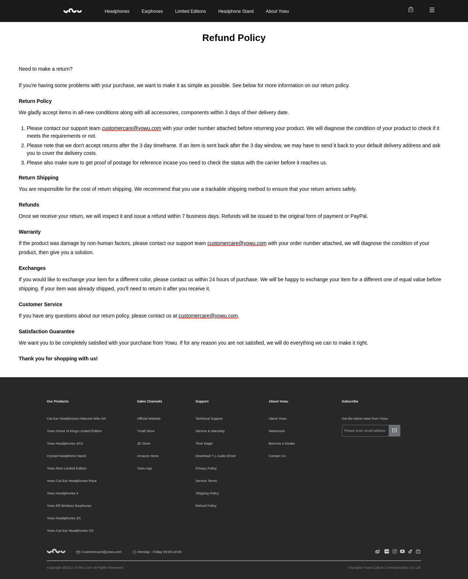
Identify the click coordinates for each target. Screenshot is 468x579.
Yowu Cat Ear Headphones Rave (72, 481)
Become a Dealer (282, 443)
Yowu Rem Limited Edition (67, 468)
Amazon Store (148, 456)
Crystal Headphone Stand (66, 456)
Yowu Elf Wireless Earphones (69, 506)
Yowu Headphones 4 (62, 493)
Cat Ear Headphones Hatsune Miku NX (76, 418)
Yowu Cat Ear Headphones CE (70, 530)
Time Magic (204, 443)
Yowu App (144, 468)
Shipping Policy (207, 493)
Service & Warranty (210, 431)
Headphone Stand (236, 11)
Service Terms (206, 481)
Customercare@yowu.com (102, 552)
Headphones (117, 11)
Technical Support (209, 418)
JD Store (143, 443)
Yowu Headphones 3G (64, 518)
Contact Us (277, 456)
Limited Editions (190, 11)
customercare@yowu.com (131, 128)
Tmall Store (146, 431)
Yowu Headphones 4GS (65, 443)
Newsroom (277, 431)
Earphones (152, 11)
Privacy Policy (206, 468)
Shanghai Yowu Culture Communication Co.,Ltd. (384, 567)
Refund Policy (206, 506)
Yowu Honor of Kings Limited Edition (74, 431)
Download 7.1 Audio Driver (216, 456)
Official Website (149, 418)
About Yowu (277, 11)
